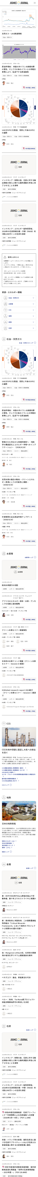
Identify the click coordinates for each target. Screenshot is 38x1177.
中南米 (15, 974)
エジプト (21, 596)
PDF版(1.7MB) (29, 711)
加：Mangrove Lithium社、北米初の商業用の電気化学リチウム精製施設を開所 (19, 954)
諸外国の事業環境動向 (9, 779)
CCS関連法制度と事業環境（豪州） (13, 768)
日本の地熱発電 (7, 843)
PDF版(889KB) (29, 149)
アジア (15, 177)
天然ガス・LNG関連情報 (12, 33)
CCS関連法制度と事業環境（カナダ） (14, 770)
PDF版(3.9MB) (29, 506)
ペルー (20, 996)
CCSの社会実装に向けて (9, 781)
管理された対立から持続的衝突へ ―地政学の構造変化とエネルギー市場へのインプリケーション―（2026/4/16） (19, 444)
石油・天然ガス (7, 37)
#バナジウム (27, 936)
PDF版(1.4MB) (29, 88)
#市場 (4, 79)
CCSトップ (5, 785)
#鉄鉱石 (4, 906)
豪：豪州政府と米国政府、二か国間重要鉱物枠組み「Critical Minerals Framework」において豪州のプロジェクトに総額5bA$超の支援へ (19, 924)
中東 (14, 127)
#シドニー (11, 906)
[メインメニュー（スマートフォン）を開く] (35, 3)
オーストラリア (25, 893)
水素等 (5, 589)
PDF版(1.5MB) (29, 469)
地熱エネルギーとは (8, 841)
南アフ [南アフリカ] (21, 598)
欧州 (22, 627)
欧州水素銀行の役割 (10, 585)
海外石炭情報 (12, 189)
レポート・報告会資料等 (16, 589)
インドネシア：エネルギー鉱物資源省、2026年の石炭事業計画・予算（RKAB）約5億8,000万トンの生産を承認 (19, 231)
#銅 (3, 1009)
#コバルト (12, 936)
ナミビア (15, 598)
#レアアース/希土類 (18, 938)
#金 (3, 985)
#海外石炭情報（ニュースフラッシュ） (14, 193)
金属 (4, 902)
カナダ (19, 950)
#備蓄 (4, 527)
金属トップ (29, 868)
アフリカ (15, 596)
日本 (19, 627)
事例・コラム (6, 847)
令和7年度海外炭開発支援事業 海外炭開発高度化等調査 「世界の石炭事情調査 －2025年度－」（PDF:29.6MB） (19, 1169)
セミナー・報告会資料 (21, 451)
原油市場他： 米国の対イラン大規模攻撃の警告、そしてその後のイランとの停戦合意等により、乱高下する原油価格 (19, 69)
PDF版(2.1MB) (29, 680)
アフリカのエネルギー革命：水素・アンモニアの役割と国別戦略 (19, 602)
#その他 (7, 985)
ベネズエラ (21, 974)
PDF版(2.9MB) (29, 620)
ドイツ (27, 627)
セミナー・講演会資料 (14, 1121)
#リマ (12, 985)
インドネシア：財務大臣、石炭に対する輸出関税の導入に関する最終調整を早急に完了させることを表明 (19, 183)
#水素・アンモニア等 (8, 492)
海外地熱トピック (7, 845)
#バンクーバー (14, 963)
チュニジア (28, 596)
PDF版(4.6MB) (29, 651)
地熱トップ (5, 852)
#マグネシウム (6, 938)
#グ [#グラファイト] (26, 938)
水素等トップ (29, 557)
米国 (18, 1136)
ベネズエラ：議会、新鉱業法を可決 (16, 977)
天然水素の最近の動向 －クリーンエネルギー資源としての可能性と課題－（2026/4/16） (18, 482)
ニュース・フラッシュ (14, 902)
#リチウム (5, 963)
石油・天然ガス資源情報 (21, 75)
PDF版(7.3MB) (29, 541)
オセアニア (16, 893)
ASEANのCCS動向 (7, 772)
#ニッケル (19, 936)
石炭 (4, 189)
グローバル (16, 63)
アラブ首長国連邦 (22, 127)
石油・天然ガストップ (26, 343)
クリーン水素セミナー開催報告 (14, 630)
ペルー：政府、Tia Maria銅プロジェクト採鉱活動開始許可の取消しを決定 (18, 1000)
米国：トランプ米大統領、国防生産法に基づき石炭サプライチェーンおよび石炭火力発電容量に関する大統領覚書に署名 (19, 1142)
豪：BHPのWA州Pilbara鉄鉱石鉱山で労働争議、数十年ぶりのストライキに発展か (19, 897)
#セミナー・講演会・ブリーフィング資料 (15, 1125)
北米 (14, 950)
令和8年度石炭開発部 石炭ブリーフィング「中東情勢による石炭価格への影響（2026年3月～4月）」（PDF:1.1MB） (19, 1115)
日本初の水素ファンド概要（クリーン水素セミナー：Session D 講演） (19, 662)
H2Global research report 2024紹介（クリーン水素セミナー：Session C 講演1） (19, 693)
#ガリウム (5, 936)
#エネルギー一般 (7, 454)
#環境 (18, 637)
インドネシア (22, 177)
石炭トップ (29, 1030)
